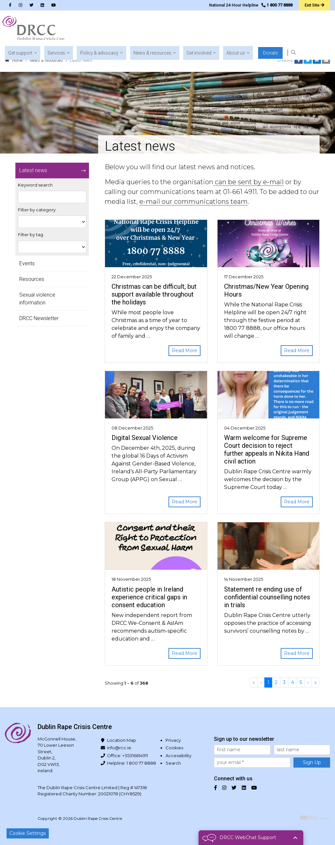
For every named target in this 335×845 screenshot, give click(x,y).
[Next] (308, 682)
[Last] (315, 682)
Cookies (174, 747)
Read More (184, 350)
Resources (31, 279)
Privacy (173, 740)
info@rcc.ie (119, 747)
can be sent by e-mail (248, 182)
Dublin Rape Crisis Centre (36, 29)
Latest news (33, 170)
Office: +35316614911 (127, 755)
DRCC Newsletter (39, 318)
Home (17, 60)
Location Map (121, 740)
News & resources (46, 60)
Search (173, 763)
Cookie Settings (27, 833)
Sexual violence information (37, 299)
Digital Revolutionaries (315, 818)
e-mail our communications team (193, 201)
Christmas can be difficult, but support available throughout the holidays (154, 294)
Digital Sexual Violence (145, 438)
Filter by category (37, 209)
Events (27, 263)
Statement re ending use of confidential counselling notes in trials (267, 597)
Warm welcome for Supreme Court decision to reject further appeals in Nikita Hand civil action (266, 449)
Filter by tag (30, 234)
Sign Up (312, 762)
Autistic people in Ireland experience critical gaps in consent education (149, 597)
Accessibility (178, 755)
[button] (112, 29)
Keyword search (35, 185)
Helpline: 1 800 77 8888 (131, 763)
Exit (314, 5)
